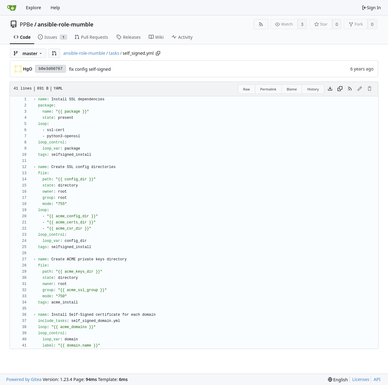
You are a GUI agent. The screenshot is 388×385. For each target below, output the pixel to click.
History (313, 89)
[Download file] (330, 89)
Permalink (268, 89)
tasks (114, 53)
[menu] (338, 380)
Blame (292, 89)
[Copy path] (158, 53)
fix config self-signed (90, 69)
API (377, 379)
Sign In (371, 7)
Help (55, 7)
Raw (246, 89)
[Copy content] (340, 89)
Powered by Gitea (24, 379)
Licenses (361, 379)
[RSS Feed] (261, 24)
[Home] (11, 7)
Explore (33, 7)
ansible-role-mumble (66, 24)
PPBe (26, 24)
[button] (54, 53)
